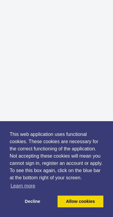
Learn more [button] (23, 185)
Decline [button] (32, 201)
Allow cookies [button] (80, 201)
